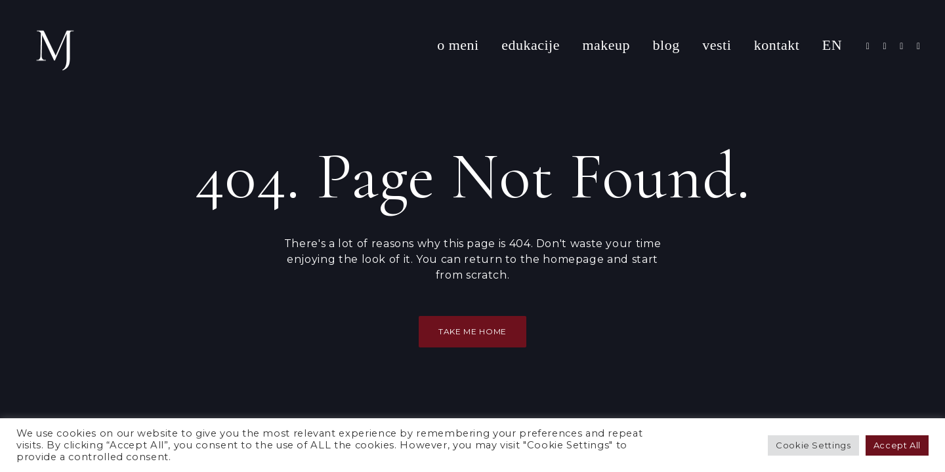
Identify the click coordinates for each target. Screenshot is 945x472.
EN (832, 45)
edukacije (530, 45)
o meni (458, 45)
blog (666, 45)
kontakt (777, 45)
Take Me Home (472, 331)
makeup (606, 45)
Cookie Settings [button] (813, 445)
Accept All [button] (897, 445)
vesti (716, 45)
